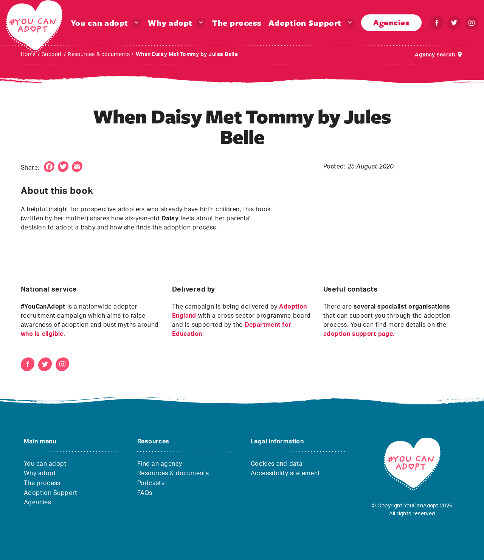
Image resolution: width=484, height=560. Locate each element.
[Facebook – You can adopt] (437, 23)
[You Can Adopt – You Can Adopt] (34, 26)
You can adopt (99, 23)
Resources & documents (173, 473)
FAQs (144, 493)
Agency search (435, 55)
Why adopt (170, 23)
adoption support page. (359, 334)
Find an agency (159, 464)
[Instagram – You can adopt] (471, 23)
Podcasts (150, 483)
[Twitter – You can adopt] (454, 23)
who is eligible (42, 334)
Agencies (391, 22)
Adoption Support (304, 23)
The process (237, 23)
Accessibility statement (285, 473)
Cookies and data (276, 464)
